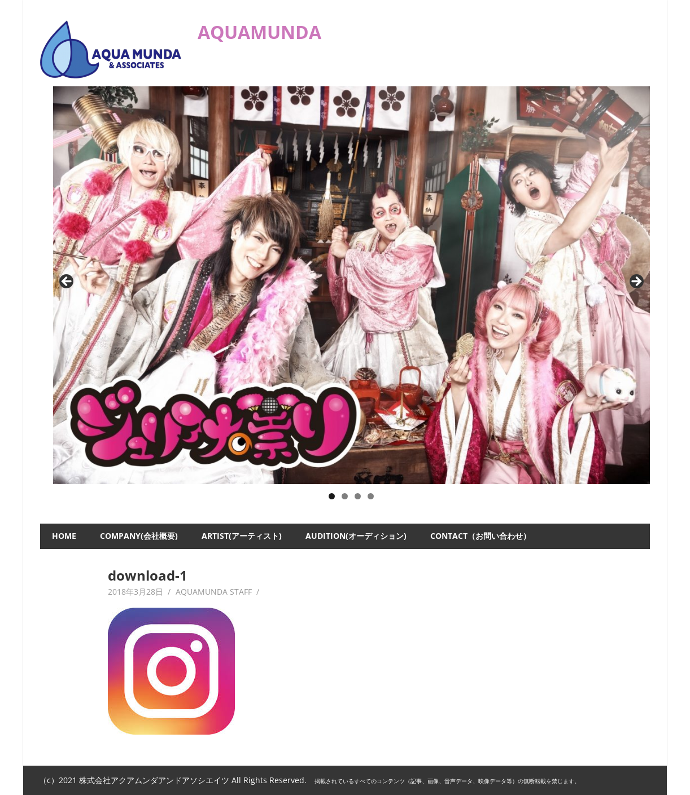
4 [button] (371, 496)
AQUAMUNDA (259, 32)
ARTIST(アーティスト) (242, 535)
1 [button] (332, 496)
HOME (64, 535)
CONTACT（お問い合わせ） (480, 535)
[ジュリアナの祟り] (351, 285)
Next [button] (635, 282)
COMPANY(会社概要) (139, 535)
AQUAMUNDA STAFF (214, 591)
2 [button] (345, 496)
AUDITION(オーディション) (356, 535)
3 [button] (358, 496)
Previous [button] (67, 282)
